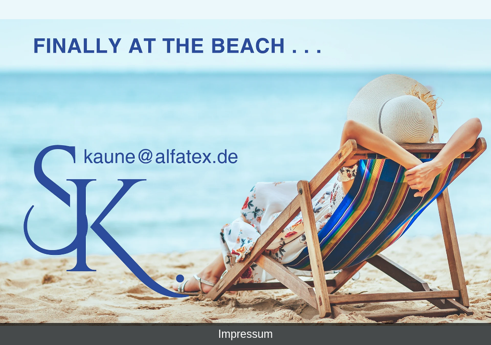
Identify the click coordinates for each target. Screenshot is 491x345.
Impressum (245, 334)
